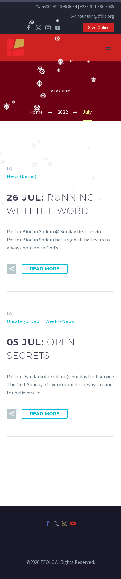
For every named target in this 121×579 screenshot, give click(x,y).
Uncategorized (23, 321)
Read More (44, 269)
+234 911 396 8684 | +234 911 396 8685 (78, 6)
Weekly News (59, 321)
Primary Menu (108, 48)
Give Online (99, 27)
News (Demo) (21, 176)
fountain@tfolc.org (96, 16)
